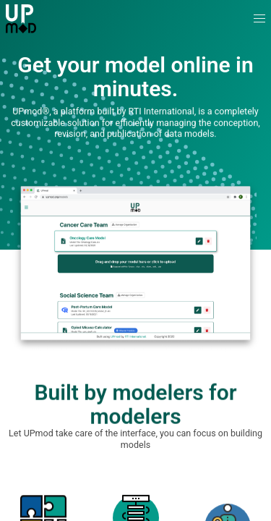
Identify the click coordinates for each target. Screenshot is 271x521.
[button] (260, 19)
